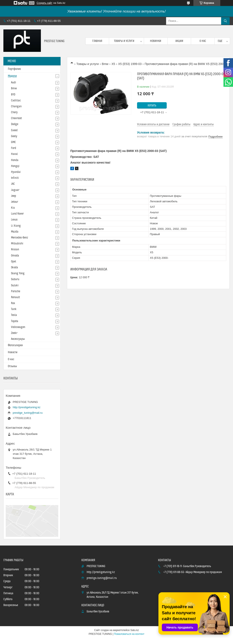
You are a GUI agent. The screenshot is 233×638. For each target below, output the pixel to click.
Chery (14, 112)
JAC (13, 184)
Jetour (14, 202)
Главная (97, 41)
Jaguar (15, 190)
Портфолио (14, 69)
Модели (12, 76)
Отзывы (12, 366)
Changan (16, 106)
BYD (13, 94)
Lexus (14, 219)
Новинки (155, 41)
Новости (12, 352)
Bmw (105, 64)
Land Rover (17, 213)
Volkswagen (18, 327)
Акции (179, 41)
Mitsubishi (17, 243)
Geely (14, 136)
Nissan (15, 249)
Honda (14, 160)
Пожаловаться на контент (129, 633)
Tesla (14, 315)
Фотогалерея (15, 345)
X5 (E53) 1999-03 (130, 64)
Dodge (14, 124)
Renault (15, 297)
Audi (13, 82)
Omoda (15, 255)
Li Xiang (16, 225)
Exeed (14, 130)
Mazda (14, 231)
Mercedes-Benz (19, 237)
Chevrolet (16, 118)
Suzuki (15, 285)
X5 (113, 64)
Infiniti (15, 178)
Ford (13, 148)
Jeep (13, 196)
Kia (13, 207)
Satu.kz (134, 630)
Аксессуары (18, 339)
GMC (13, 142)
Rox (13, 303)
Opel (13, 261)
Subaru (15, 279)
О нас (203, 41)
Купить (152, 105)
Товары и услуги (124, 41)
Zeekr (14, 333)
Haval (14, 154)
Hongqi (15, 166)
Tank (14, 309)
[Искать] (225, 21)
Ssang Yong (18, 273)
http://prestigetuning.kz (26, 407)
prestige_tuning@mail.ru (28, 412)
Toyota (14, 321)
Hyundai (16, 172)
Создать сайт (44, 2)
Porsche (15, 291)
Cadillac (16, 100)
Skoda (14, 267)
